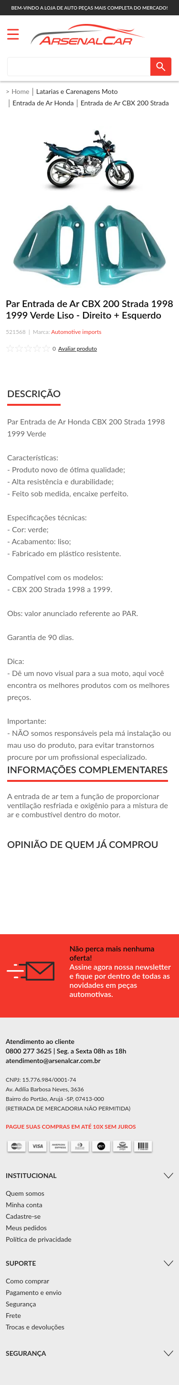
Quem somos (25, 1193)
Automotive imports (76, 331)
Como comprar (27, 1281)
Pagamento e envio (34, 1292)
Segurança (21, 1304)
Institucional (31, 1175)
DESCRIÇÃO (34, 393)
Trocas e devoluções (35, 1327)
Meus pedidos (26, 1228)
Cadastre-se (23, 1216)
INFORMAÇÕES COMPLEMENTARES (87, 769)
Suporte (21, 1263)
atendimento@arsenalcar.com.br (53, 1060)
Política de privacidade (39, 1239)
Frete (13, 1315)
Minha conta (24, 1205)
